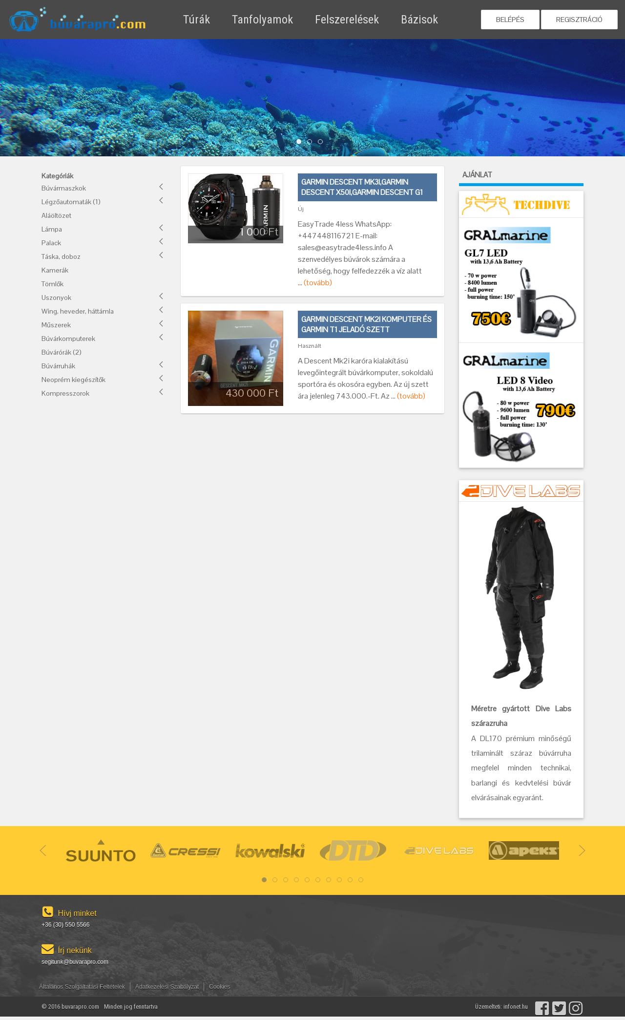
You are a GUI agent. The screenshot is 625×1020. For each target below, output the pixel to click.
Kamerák (55, 270)
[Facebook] (541, 1007)
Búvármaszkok (64, 188)
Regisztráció (579, 19)
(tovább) (318, 282)
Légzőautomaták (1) (71, 201)
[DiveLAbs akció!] (521, 597)
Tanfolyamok (262, 19)
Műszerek (56, 324)
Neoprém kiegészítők (73, 379)
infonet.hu (515, 1006)
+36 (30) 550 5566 (65, 924)
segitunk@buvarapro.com (75, 961)
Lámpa (52, 229)
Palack (51, 242)
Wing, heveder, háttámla (78, 311)
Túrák (196, 19)
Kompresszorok (65, 393)
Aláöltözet (56, 215)
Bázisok (419, 19)
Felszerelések (347, 19)
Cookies (219, 986)
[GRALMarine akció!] (521, 280)
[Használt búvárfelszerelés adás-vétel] (95, 20)
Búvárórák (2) (62, 352)
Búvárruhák (58, 365)
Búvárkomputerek (68, 338)
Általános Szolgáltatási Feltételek (82, 986)
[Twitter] (558, 1007)
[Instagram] (574, 1007)
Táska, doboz (61, 256)
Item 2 (322, 142)
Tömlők (52, 283)
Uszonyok (56, 297)
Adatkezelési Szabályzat (167, 986)
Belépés (510, 19)
